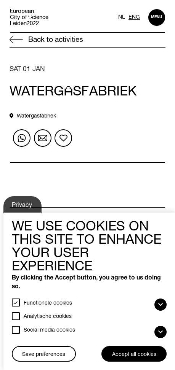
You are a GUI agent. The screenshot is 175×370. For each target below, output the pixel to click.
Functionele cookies (48, 303)
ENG (134, 17)
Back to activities (46, 40)
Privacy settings (23, 207)
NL (121, 17)
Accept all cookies (134, 354)
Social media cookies (49, 330)
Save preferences (43, 354)
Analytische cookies (48, 316)
